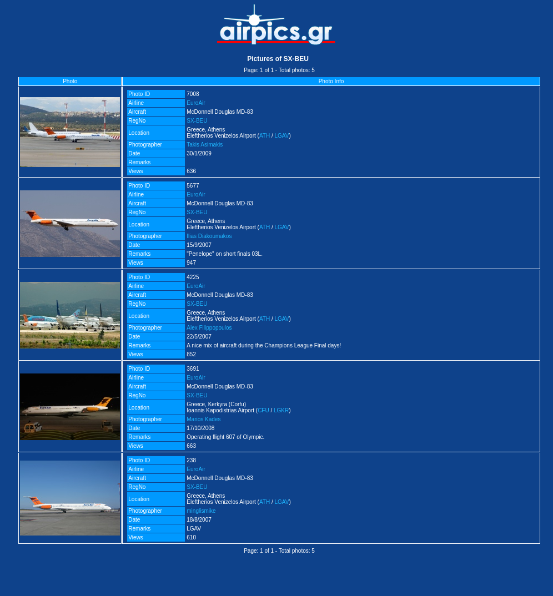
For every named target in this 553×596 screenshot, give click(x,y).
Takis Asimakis (205, 145)
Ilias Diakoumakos (209, 236)
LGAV (282, 136)
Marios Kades (203, 419)
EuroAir (196, 103)
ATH (264, 136)
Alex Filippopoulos (209, 328)
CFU (263, 410)
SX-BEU (197, 121)
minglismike (201, 511)
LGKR (281, 410)
